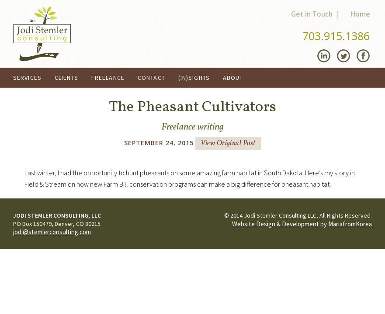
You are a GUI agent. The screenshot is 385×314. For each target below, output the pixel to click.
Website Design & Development (275, 224)
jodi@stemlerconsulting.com (52, 232)
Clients (66, 78)
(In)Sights (194, 78)
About (233, 78)
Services (27, 78)
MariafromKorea (350, 224)
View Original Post (228, 143)
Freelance (108, 78)
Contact (151, 78)
